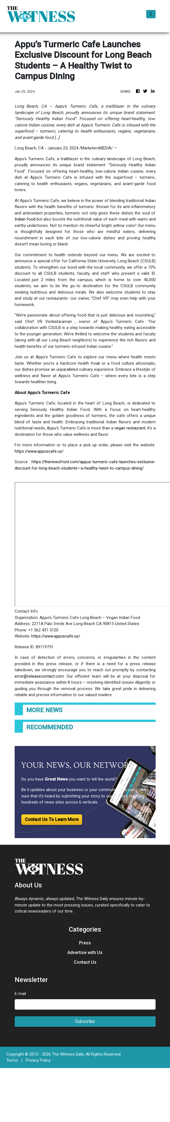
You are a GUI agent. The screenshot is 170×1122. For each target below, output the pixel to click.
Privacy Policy (38, 1060)
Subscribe (85, 1021)
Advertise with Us (85, 952)
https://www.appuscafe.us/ (39, 451)
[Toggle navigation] (150, 14)
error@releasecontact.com (39, 676)
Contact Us (85, 962)
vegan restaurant (129, 428)
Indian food (25, 219)
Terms (12, 1060)
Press (85, 942)
